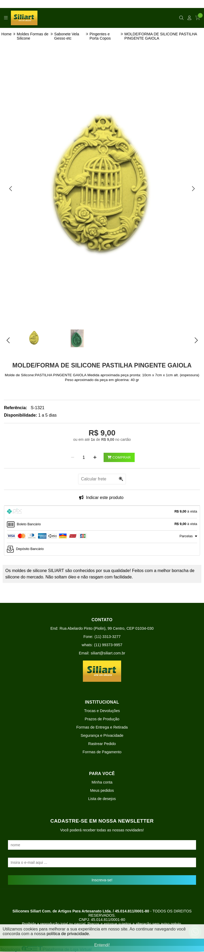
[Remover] (72, 457)
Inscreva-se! (102, 880)
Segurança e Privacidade (102, 735)
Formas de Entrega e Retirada (102, 727)
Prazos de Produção (102, 719)
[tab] (102, 512)
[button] (11, 188)
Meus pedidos (102, 790)
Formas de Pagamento (102, 752)
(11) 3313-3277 (108, 636)
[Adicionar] (95, 457)
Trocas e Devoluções (102, 711)
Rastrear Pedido (102, 744)
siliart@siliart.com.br (108, 653)
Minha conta (102, 782)
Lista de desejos (102, 799)
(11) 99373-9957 (108, 645)
